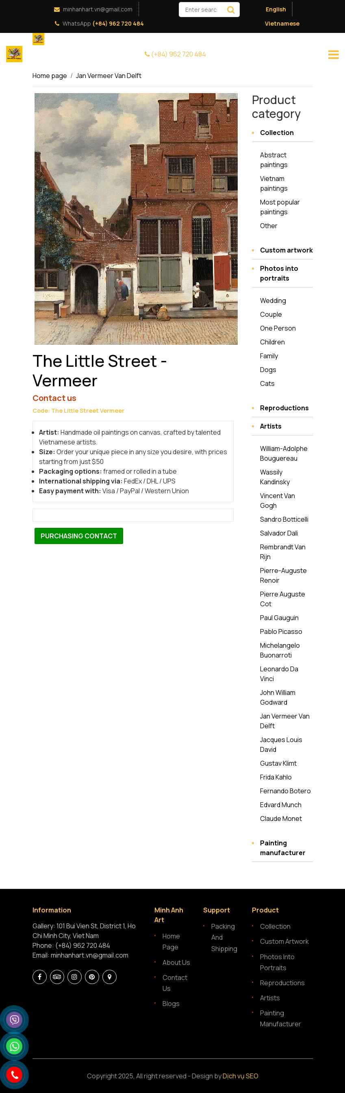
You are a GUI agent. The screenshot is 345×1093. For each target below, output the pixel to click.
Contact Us (175, 983)
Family (269, 355)
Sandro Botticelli (284, 519)
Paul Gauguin (279, 617)
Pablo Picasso (281, 631)
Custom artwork (286, 250)
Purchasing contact (79, 535)
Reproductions (284, 407)
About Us (176, 962)
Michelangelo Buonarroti (280, 650)
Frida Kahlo (276, 777)
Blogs (171, 1003)
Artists (271, 426)
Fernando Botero (285, 790)
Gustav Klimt (278, 763)
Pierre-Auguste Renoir (283, 575)
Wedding (273, 300)
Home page (50, 75)
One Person (278, 328)
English (276, 9)
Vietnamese (282, 23)
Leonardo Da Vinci (279, 673)
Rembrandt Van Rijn (283, 551)
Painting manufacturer (283, 847)
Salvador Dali (279, 533)
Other (269, 225)
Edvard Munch (281, 804)
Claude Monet (281, 818)
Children (272, 341)
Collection (277, 132)
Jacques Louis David (281, 744)
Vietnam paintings (274, 183)
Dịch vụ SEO (240, 1075)
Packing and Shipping (224, 937)
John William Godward (277, 697)
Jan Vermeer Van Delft (108, 75)
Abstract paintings (274, 159)
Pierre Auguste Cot (282, 599)
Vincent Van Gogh (277, 500)
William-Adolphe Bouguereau (284, 453)
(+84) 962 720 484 (117, 23)
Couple (271, 314)
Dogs (268, 369)
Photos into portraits (279, 273)
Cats (267, 383)
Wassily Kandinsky (275, 477)
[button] (230, 100)
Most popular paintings (280, 207)
